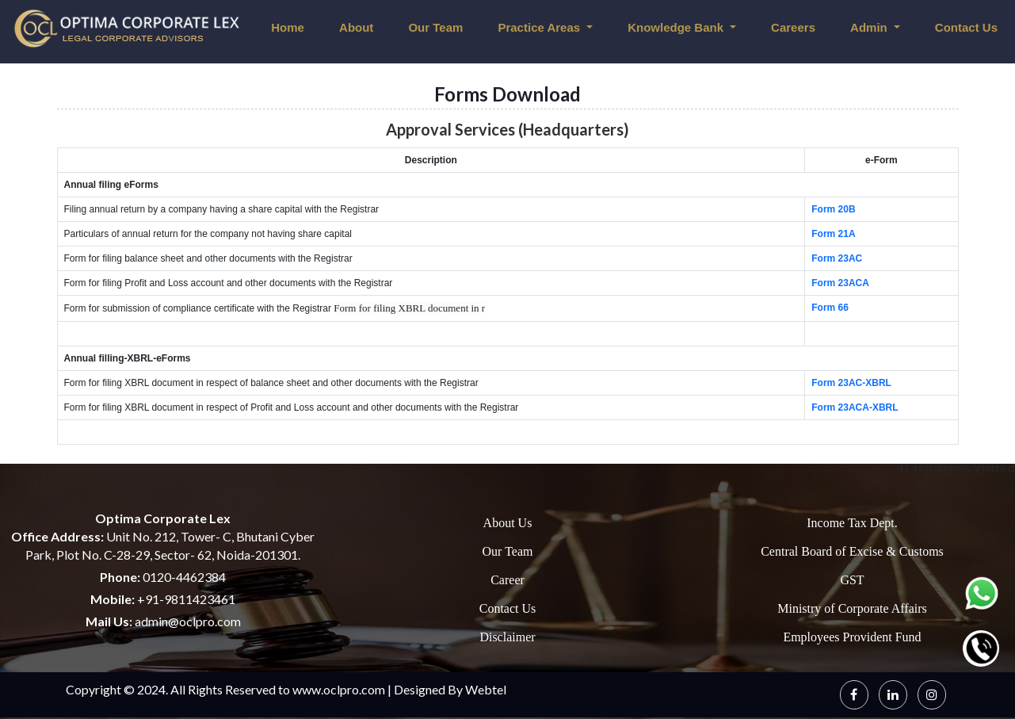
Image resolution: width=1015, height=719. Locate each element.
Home (287, 27)
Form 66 (830, 307)
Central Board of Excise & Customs (852, 551)
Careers (793, 27)
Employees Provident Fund (852, 637)
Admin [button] (870, 27)
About (356, 27)
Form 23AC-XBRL (851, 382)
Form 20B (833, 209)
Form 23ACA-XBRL (854, 407)
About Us (507, 523)
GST (852, 580)
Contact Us (507, 608)
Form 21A (833, 233)
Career (507, 580)
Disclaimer (507, 637)
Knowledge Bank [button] (677, 27)
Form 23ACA (840, 283)
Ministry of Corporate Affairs (852, 608)
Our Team (435, 27)
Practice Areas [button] (540, 27)
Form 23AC (836, 258)
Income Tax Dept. (852, 523)
